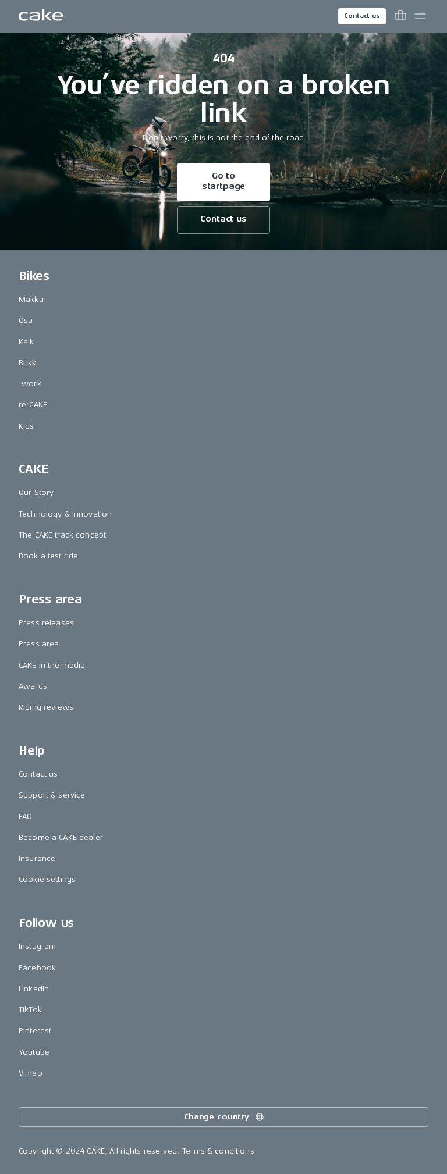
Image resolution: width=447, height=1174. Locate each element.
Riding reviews (46, 707)
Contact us (362, 16)
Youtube (34, 1052)
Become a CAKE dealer (61, 837)
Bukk (28, 362)
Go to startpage (224, 181)
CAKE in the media (52, 665)
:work (30, 383)
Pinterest (35, 1030)
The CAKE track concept (62, 535)
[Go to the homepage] (41, 16)
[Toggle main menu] (420, 16)
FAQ (25, 816)
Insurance (37, 858)
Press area (39, 643)
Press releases (46, 622)
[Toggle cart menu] (400, 16)
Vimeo (30, 1073)
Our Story (36, 492)
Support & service (52, 795)
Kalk (26, 341)
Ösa (26, 320)
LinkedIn (34, 988)
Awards (33, 686)
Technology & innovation (65, 514)
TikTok (30, 1009)
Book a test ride (48, 556)
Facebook (37, 967)
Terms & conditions (218, 1151)
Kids (26, 426)
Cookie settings (47, 879)
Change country (224, 1117)
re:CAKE (33, 404)
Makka (31, 299)
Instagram (37, 946)
